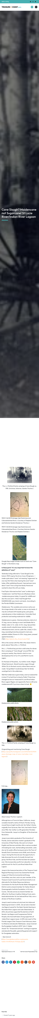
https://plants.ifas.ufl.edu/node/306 (17, 639)
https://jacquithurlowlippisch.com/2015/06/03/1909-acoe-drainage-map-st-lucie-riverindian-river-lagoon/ (19, 754)
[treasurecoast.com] (36, 7)
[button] (3, 962)
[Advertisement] (19, 444)
